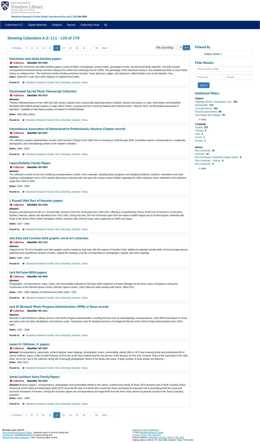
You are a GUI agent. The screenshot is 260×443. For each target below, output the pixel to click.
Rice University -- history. (208, 160)
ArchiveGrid (7, 435)
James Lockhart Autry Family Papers (34, 377)
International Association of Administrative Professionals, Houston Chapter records (67, 129)
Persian (199, 140)
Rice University (203, 150)
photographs (202, 105)
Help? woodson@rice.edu (56, 16)
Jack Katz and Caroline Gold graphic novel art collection (48, 238)
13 (63, 48)
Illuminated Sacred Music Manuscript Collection (43, 91)
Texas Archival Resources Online (17, 432)
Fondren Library (139, 435)
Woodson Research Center (26, 16)
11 (50, 48)
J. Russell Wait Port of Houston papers (36, 200)
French (199, 137)
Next (106, 48)
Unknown (200, 154)
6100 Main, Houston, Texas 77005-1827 (166, 437)
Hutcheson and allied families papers (35, 58)
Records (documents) (206, 111)
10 (43, 48)
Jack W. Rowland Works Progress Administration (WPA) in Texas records (59, 306)
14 (70, 48)
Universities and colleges (208, 115)
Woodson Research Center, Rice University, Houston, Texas (57, 82)
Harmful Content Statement (145, 430)
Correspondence (204, 108)
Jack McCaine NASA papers (28, 272)
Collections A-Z (14, 24)
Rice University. (203, 164)
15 (77, 48)
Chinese (199, 130)
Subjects (57, 24)
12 (57, 48)
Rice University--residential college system (217, 157)
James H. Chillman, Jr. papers (29, 344)
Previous (16, 48)
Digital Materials (37, 24)
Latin (198, 134)
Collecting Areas (89, 24)
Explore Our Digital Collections (16, 437)
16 (83, 48)
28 (96, 48)
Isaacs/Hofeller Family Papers (30, 163)
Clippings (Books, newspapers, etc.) (214, 101)
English (199, 127)
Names (71, 24)
